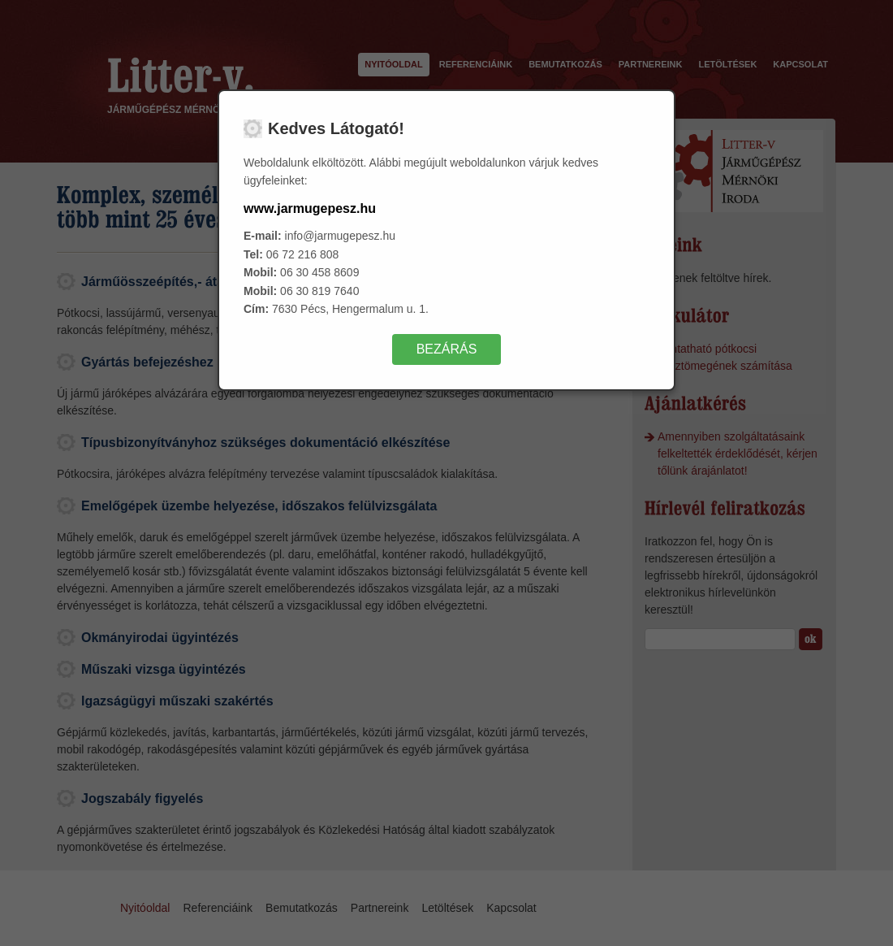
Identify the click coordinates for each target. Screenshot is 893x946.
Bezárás (446, 349)
